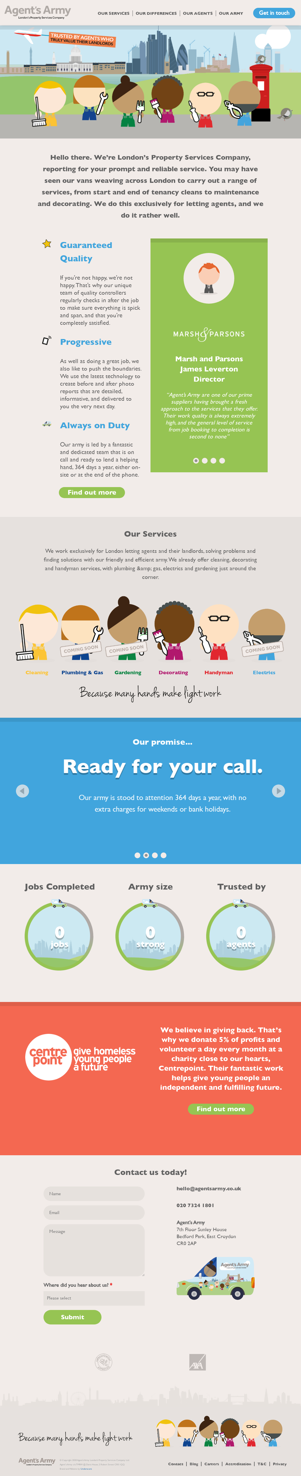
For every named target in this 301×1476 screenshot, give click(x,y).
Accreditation (238, 1464)
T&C (262, 1464)
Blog (194, 1464)
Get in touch (274, 13)
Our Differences (156, 13)
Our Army (231, 13)
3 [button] (213, 461)
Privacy (280, 1464)
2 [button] (205, 461)
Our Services (114, 13)
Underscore (86, 1469)
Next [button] (278, 790)
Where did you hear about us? (77, 1285)
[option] (150, 82)
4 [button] (222, 461)
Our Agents (198, 13)
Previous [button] (22, 790)
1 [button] (196, 461)
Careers (211, 1464)
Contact (175, 1464)
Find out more (92, 492)
